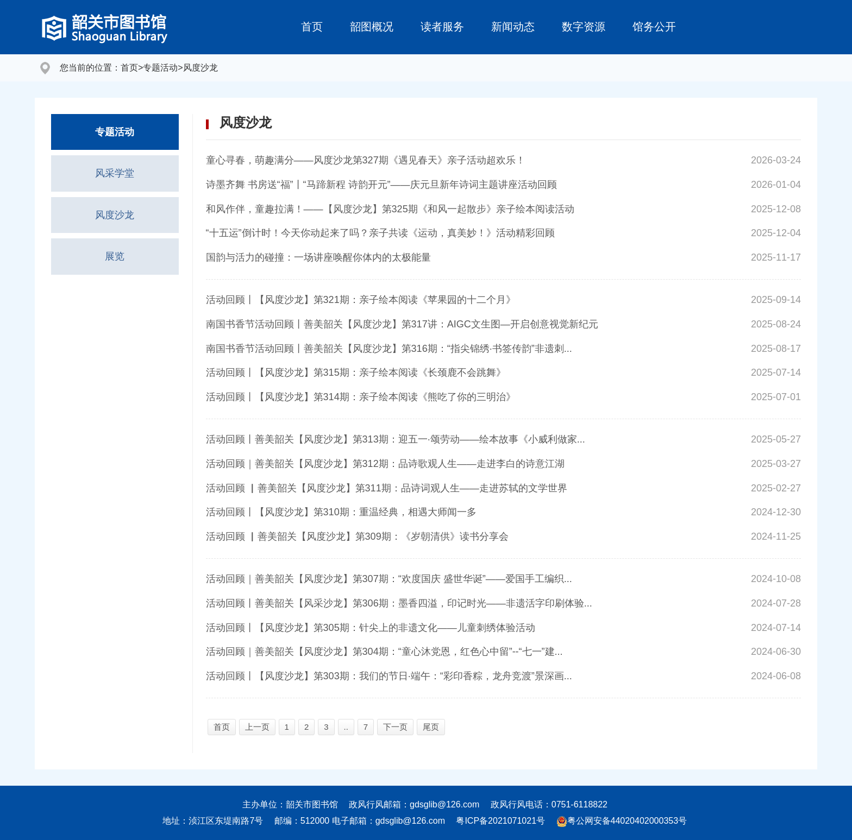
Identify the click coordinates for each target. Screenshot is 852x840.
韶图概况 (371, 27)
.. (346, 726)
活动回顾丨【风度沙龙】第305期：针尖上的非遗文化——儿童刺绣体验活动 (370, 627)
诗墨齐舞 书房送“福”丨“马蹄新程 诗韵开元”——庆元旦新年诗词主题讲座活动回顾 (381, 184)
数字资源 (583, 27)
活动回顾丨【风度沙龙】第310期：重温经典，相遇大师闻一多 (341, 512)
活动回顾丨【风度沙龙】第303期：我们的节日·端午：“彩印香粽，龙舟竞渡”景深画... (389, 676)
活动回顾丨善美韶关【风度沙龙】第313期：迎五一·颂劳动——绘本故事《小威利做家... (395, 439)
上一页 (257, 726)
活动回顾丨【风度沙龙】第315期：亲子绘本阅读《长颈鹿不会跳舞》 (356, 372)
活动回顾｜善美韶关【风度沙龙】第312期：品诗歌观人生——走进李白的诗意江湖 (385, 463)
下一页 (395, 726)
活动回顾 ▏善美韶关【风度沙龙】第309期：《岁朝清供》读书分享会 (357, 536)
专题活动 (160, 67)
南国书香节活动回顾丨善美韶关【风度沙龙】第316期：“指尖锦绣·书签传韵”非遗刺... (389, 348)
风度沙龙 (200, 67)
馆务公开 (654, 27)
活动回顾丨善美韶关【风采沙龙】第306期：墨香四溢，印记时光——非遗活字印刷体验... (399, 603)
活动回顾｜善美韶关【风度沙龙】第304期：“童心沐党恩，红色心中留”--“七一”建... (384, 651)
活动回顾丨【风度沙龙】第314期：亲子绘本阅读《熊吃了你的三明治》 (361, 396)
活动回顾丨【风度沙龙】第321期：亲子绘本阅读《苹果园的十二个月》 (361, 299)
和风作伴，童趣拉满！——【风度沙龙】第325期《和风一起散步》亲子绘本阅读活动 (390, 209)
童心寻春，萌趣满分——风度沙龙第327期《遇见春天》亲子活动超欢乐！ (365, 160)
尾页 (431, 726)
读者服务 (442, 27)
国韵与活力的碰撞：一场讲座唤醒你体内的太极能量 (318, 257)
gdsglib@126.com (444, 804)
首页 (312, 27)
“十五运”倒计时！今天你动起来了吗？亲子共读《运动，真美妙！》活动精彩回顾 (380, 233)
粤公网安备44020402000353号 (621, 820)
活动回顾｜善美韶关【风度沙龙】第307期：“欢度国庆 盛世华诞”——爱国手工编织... (389, 578)
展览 (114, 256)
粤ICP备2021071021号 (500, 820)
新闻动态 (513, 27)
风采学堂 (114, 173)
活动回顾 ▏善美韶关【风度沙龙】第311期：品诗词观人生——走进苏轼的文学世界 (386, 488)
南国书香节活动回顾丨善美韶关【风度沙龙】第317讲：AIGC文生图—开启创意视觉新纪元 (402, 324)
